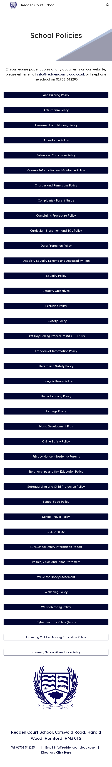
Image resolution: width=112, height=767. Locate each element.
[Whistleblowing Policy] (56, 607)
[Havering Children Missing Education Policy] (56, 637)
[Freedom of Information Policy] (56, 351)
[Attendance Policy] (56, 140)
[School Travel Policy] (56, 516)
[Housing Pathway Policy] (56, 381)
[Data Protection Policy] (56, 245)
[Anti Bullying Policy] (56, 95)
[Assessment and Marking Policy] (56, 125)
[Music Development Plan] (56, 426)
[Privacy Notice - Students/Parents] (56, 456)
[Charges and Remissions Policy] (56, 185)
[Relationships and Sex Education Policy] (56, 471)
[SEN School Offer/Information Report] (56, 546)
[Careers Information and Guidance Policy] (56, 170)
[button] (4, 5)
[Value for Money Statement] (56, 577)
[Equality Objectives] (56, 290)
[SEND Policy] (56, 531)
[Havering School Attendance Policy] (56, 652)
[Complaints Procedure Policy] (56, 215)
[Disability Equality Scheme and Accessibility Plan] (56, 260)
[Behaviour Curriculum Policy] (56, 155)
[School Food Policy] (56, 501)
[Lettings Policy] (56, 411)
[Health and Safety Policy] (56, 366)
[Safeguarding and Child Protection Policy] (56, 486)
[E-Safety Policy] (56, 321)
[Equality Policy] (56, 275)
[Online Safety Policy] (56, 441)
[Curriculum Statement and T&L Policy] (56, 230)
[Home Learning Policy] (56, 396)
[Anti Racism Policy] (56, 110)
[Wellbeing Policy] (56, 592)
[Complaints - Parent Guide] (56, 200)
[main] (56, 35)
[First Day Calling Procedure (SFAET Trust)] (56, 336)
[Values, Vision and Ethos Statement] (56, 562)
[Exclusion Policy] (56, 306)
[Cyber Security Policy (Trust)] (56, 622)
